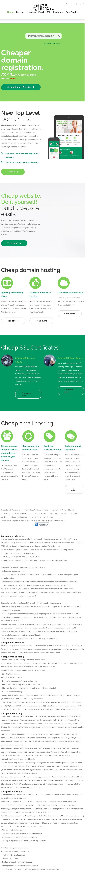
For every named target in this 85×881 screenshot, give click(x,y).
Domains (20, 12)
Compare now (26, 394)
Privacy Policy (35, 520)
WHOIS (5, 513)
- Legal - (43, 520)
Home (10, 12)
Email (41, 12)
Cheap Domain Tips (38, 517)
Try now (12, 171)
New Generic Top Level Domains (63, 510)
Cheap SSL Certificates (58, 513)
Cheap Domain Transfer (20, 87)
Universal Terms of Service (55, 520)
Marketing (58, 12)
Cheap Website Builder (19, 517)
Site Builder (72, 12)
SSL (49, 12)
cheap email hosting (16, 748)
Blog (51, 517)
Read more (13, 321)
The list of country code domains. (22, 162)
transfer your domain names (46, 649)
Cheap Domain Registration (10, 510)
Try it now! (14, 243)
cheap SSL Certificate (48, 869)
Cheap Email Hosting (39, 513)
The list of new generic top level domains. (21, 155)
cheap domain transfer (20, 607)
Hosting (32, 12)
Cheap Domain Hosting (20, 513)
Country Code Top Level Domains (36, 510)
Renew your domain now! (50, 653)
